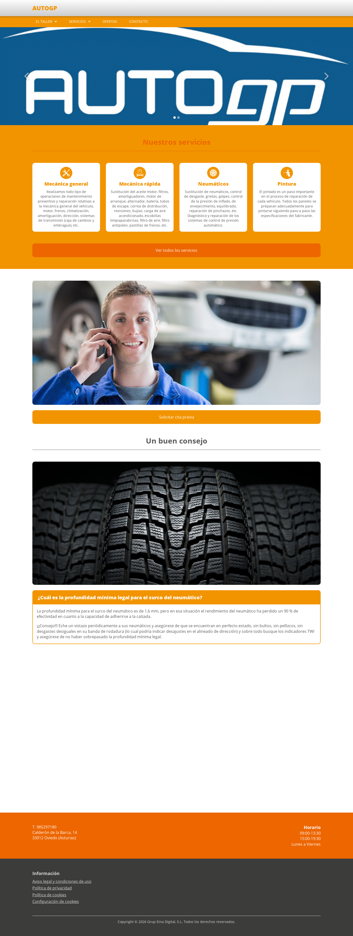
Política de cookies (49, 895)
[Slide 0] (174, 117)
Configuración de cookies (55, 901)
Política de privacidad (52, 888)
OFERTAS (109, 21)
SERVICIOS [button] (77, 21)
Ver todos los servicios (176, 250)
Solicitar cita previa (176, 417)
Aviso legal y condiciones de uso (61, 881)
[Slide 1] (178, 117)
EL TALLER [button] (44, 21)
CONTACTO (138, 21)
